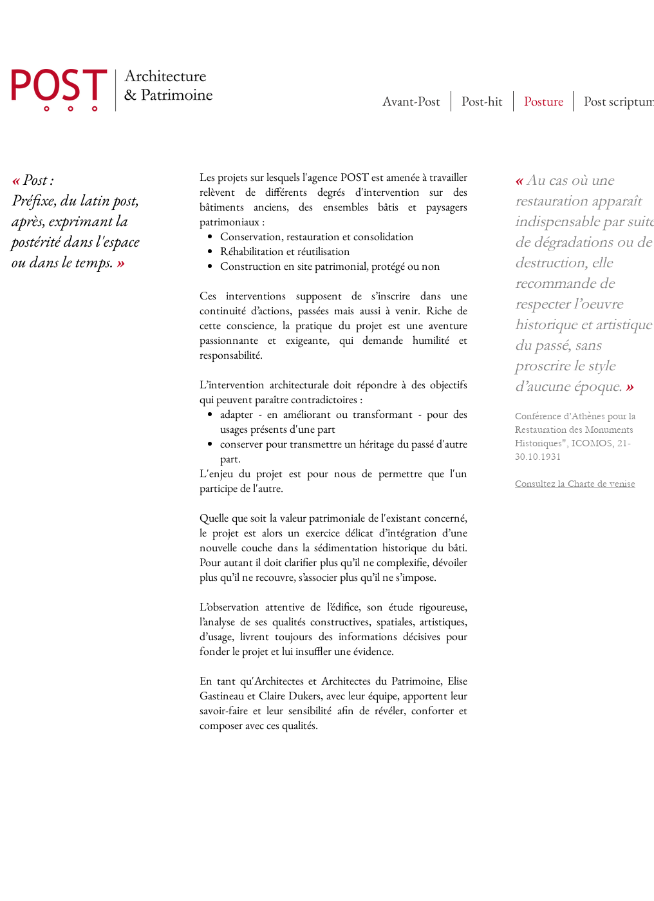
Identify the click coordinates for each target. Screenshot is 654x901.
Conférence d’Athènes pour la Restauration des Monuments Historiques (575, 429)
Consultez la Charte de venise (575, 483)
